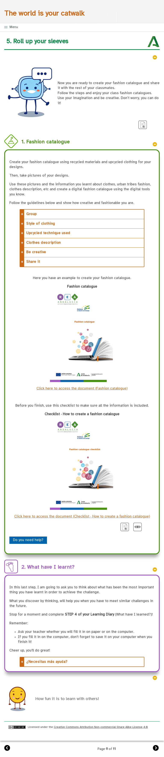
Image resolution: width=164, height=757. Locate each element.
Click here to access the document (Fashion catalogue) (82, 388)
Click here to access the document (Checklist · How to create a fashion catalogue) (82, 516)
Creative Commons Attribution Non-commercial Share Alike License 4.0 (101, 727)
